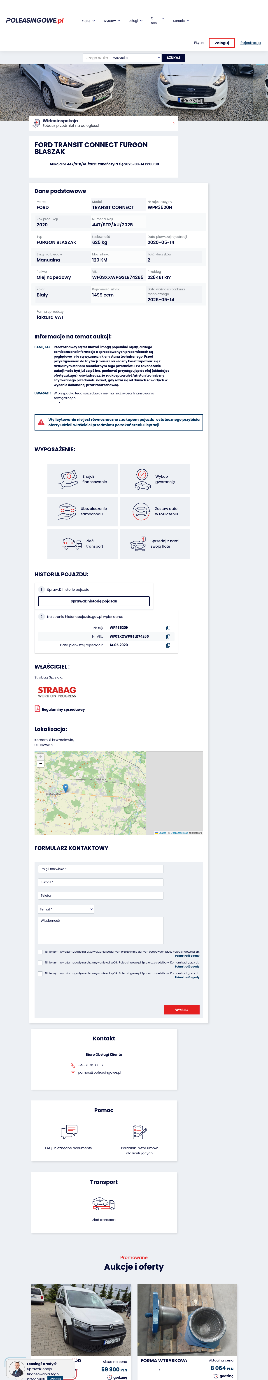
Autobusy (36, 1311)
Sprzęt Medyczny (37, 1340)
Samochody (38, 1295)
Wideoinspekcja (113, 1317)
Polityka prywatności (147, 1360)
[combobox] (132, 32)
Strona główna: (39, 126)
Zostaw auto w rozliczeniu (76, 1307)
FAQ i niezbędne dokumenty (118, 966)
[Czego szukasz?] (93, 32)
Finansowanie (112, 1295)
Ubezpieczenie (112, 1311)
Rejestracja (146, 1340)
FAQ (140, 1346)
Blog (140, 1301)
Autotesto (109, 1346)
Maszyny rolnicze (36, 1330)
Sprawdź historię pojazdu (53, 592)
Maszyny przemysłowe (39, 1319)
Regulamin (145, 1352)
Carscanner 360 (114, 1334)
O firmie (143, 1295)
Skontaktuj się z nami (149, 1331)
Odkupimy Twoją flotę (73, 1297)
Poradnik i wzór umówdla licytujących (149, 969)
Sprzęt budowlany (38, 1351)
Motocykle (37, 1359)
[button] (263, 60)
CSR (140, 1307)
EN (202, 17)
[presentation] (72, 876)
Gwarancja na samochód (112, 1303)
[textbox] (132, 32)
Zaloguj (222, 17)
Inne (32, 1365)
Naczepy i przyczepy (37, 1303)
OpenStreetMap (138, 749)
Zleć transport (206, 961)
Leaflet (119, 749)
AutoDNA (108, 1340)
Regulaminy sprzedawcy (60, 660)
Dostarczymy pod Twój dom (112, 1326)
